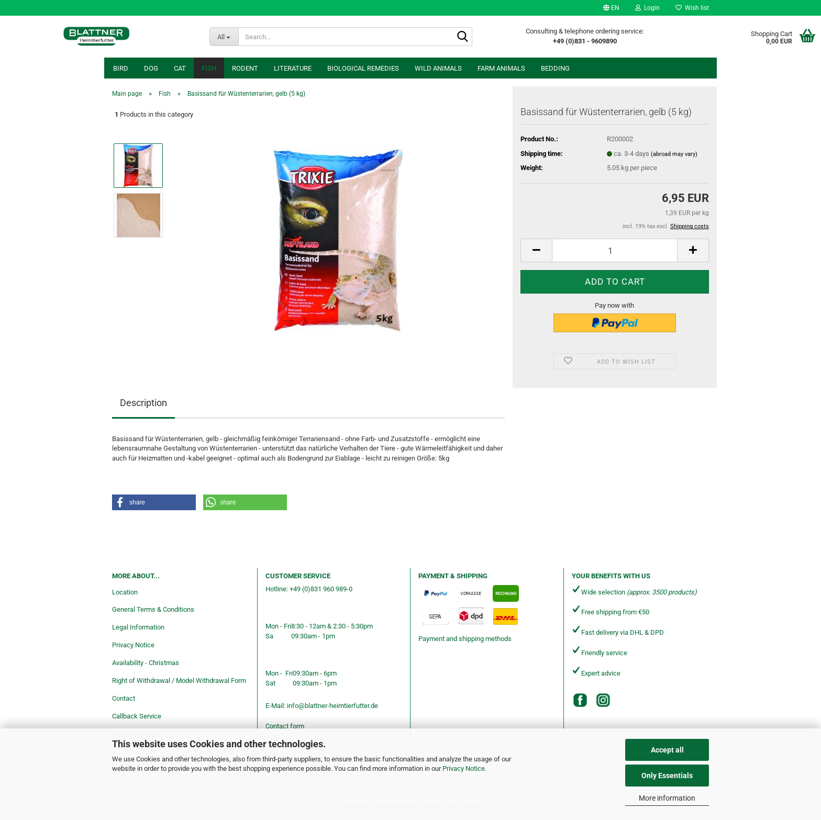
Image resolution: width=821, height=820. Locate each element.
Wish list (692, 8)
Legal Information (138, 627)
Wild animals (438, 68)
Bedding (555, 68)
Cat (180, 68)
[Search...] (223, 36)
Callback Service (136, 716)
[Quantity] (615, 250)
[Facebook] (580, 700)
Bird (120, 68)
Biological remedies (363, 68)
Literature (293, 68)
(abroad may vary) (674, 154)
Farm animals (501, 68)
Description (143, 402)
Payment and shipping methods (465, 639)
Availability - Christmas (145, 663)
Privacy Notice (463, 768)
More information (667, 798)
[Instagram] (603, 700)
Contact (123, 698)
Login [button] (647, 8)
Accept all (667, 750)
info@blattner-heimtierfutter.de (332, 706)
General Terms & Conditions (153, 609)
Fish (209, 68)
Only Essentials (667, 775)
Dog (151, 68)
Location (125, 592)
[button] (611, 8)
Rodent (245, 68)
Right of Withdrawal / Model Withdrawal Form (179, 680)
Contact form (284, 726)
